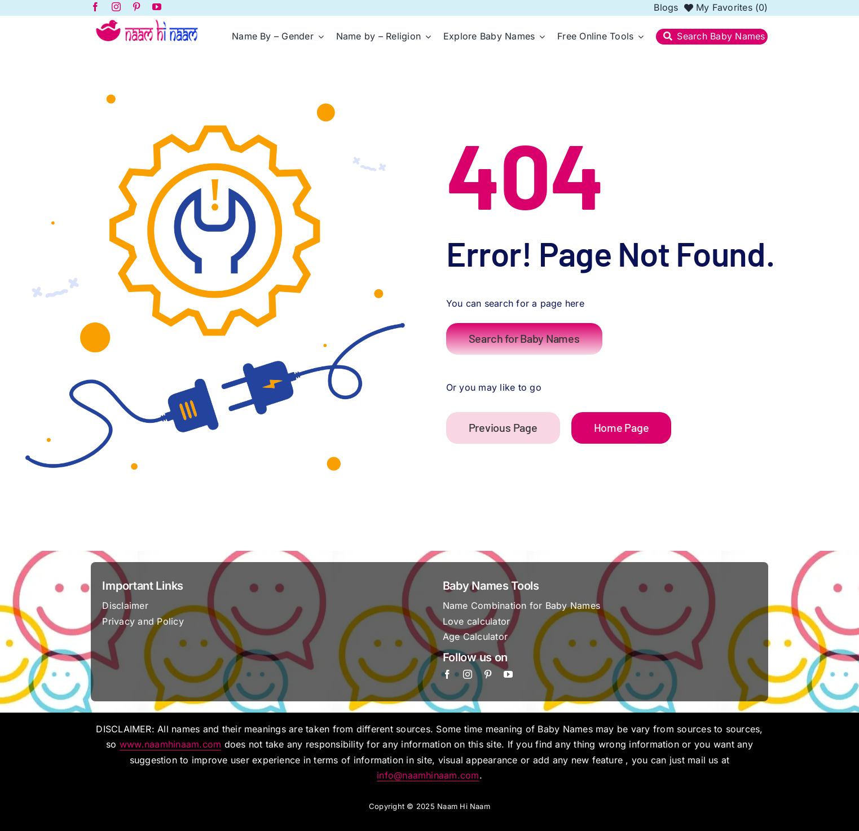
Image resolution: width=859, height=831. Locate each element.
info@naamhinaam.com (428, 775)
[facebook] (447, 674)
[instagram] (467, 674)
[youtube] (508, 674)
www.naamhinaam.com (170, 744)
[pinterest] (487, 674)
